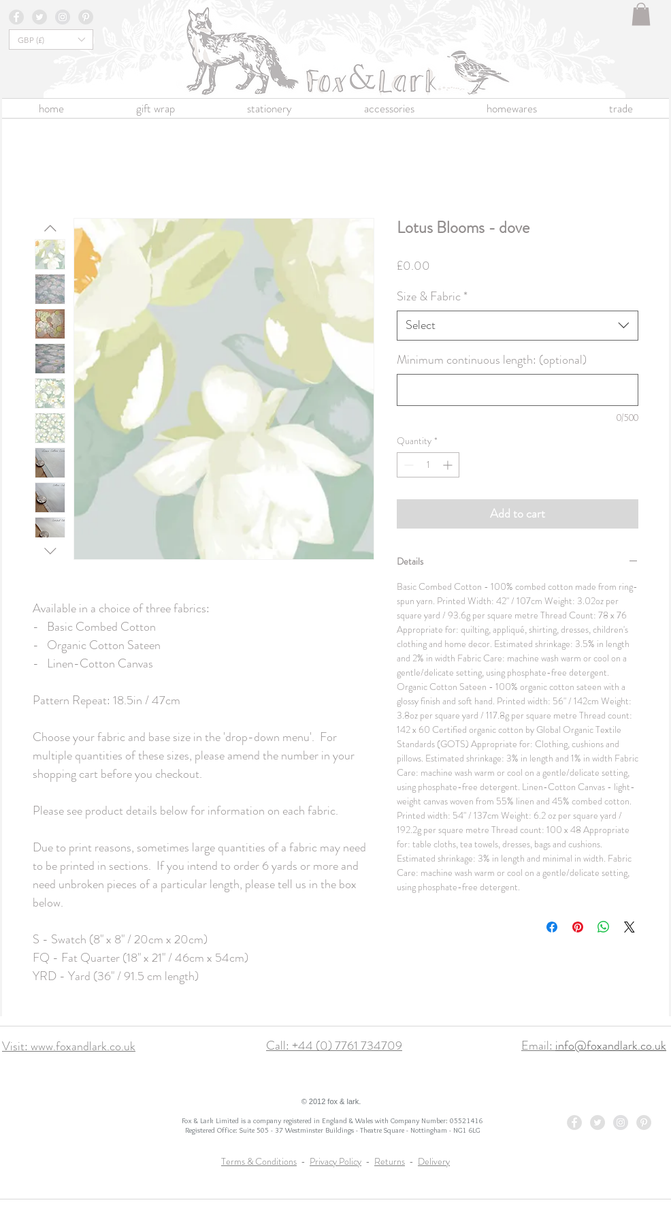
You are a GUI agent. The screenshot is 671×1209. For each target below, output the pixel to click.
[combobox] (517, 325)
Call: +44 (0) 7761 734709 (334, 1045)
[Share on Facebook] (552, 927)
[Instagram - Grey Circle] (62, 17)
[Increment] (448, 465)
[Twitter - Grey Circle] (39, 17)
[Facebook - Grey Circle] (16, 17)
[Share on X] (629, 927)
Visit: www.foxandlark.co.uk (68, 1046)
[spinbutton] (428, 465)
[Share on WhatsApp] (603, 927)
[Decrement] (407, 465)
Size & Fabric (432, 296)
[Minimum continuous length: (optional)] (517, 390)
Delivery (434, 1161)
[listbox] (51, 39)
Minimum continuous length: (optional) (492, 359)
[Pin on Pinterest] (578, 927)
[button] (641, 14)
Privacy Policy (335, 1161)
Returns (389, 1161)
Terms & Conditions (259, 1161)
